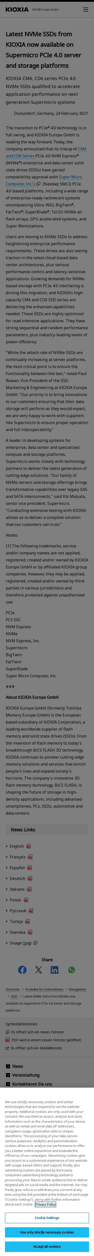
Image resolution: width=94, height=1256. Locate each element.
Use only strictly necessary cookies (47, 1236)
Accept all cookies (46, 1250)
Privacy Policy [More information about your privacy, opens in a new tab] (45, 1208)
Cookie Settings (47, 1221)
